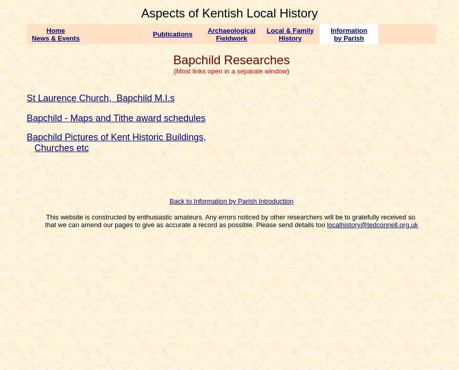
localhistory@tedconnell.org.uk (372, 225)
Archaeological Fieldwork (231, 34)
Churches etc (61, 148)
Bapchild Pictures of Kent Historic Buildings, (116, 137)
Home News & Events (56, 34)
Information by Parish (349, 34)
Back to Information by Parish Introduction (231, 201)
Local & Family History (290, 34)
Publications (173, 34)
